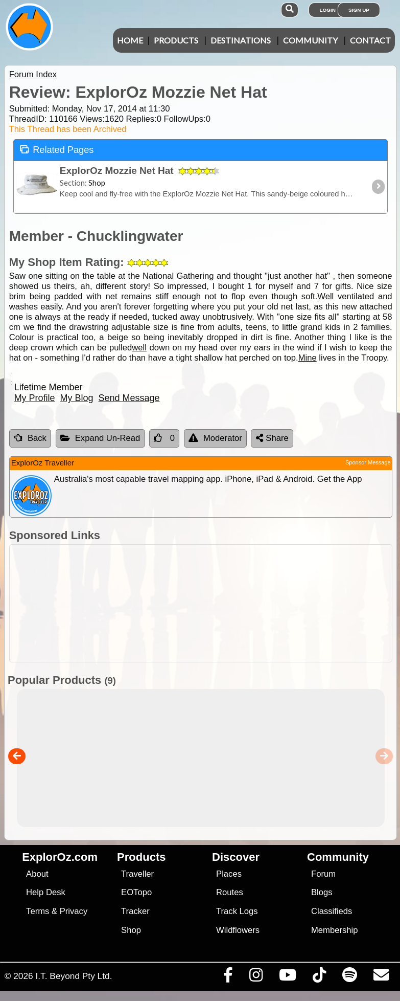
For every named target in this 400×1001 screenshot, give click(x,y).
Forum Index (33, 74)
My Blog (76, 398)
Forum (323, 874)
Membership (334, 930)
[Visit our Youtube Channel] (287, 977)
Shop (131, 930)
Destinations (240, 40)
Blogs (322, 892)
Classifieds (331, 911)
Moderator (215, 438)
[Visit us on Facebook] (228, 977)
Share (272, 438)
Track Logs (237, 911)
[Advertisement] (205, 603)
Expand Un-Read (100, 438)
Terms (37, 911)
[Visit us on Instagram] (255, 977)
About (37, 874)
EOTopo (136, 892)
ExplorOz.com (60, 857)
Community (310, 40)
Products (176, 40)
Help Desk (45, 892)
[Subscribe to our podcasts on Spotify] (349, 977)
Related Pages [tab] (56, 149)
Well (325, 296)
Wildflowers (238, 930)
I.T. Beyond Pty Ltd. (73, 976)
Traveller (137, 874)
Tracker (135, 911)
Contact (370, 40)
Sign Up (358, 10)
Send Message (129, 398)
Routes (229, 892)
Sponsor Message (368, 462)
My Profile (34, 398)
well (139, 347)
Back (30, 438)
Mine (307, 358)
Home (130, 40)
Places (229, 874)
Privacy (74, 911)
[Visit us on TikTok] (319, 977)
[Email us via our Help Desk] (380, 977)
